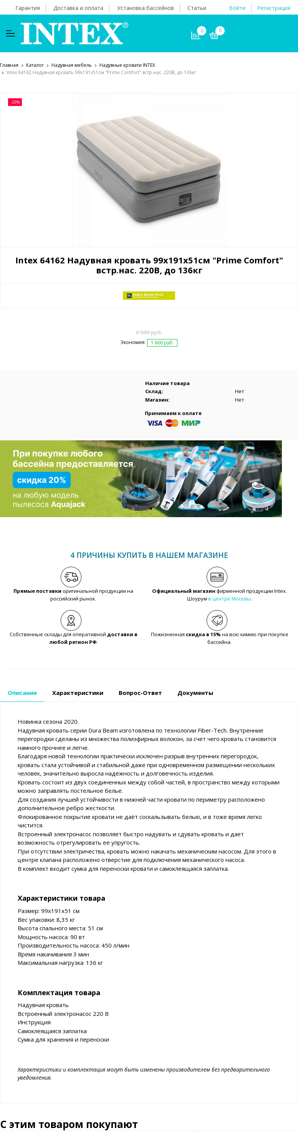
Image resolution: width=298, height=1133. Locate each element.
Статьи (196, 8)
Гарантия (27, 8)
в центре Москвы (229, 598)
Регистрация (273, 8)
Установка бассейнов (145, 8)
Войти (237, 8)
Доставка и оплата (78, 8)
